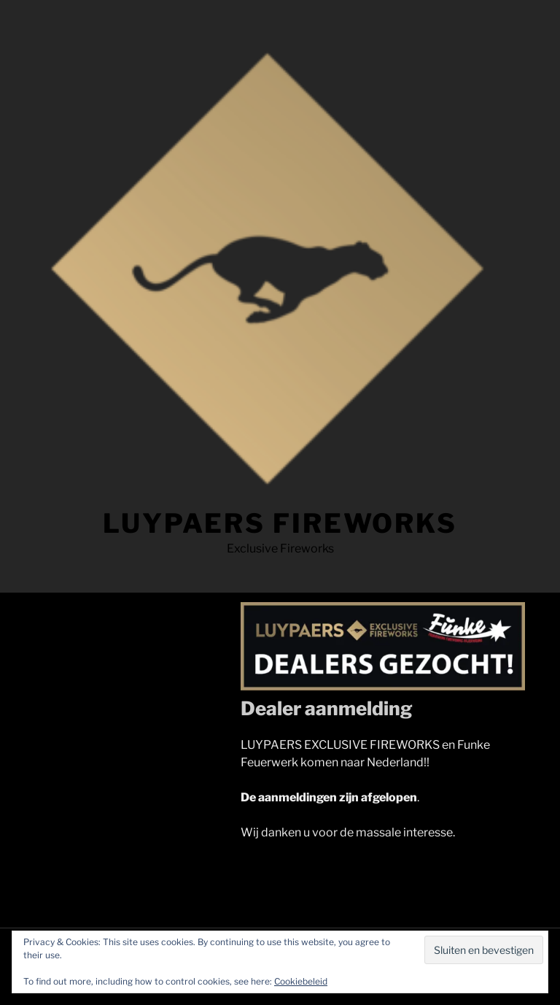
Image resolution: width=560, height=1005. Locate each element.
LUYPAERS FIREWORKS (280, 523)
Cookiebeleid (300, 981)
